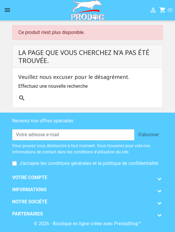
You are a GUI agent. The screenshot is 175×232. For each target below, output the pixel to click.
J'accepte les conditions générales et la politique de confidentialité (88, 163)
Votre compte (29, 177)
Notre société (29, 202)
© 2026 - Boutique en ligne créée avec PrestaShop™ (87, 223)
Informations (29, 189)
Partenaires (27, 214)
